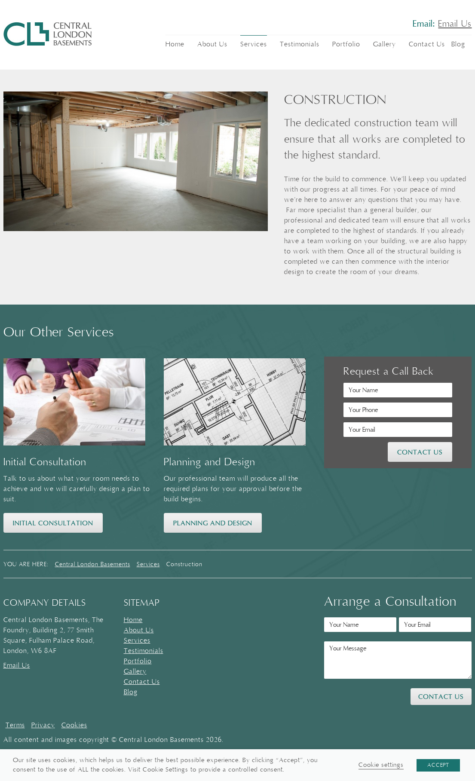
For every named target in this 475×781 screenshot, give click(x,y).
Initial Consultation (53, 523)
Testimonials (299, 44)
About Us (212, 44)
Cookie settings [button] (381, 765)
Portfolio (346, 44)
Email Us (455, 24)
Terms (15, 725)
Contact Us (427, 44)
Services (253, 44)
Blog (458, 44)
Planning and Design (212, 523)
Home (174, 44)
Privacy (43, 725)
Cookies (74, 725)
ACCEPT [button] (438, 765)
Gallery (384, 44)
